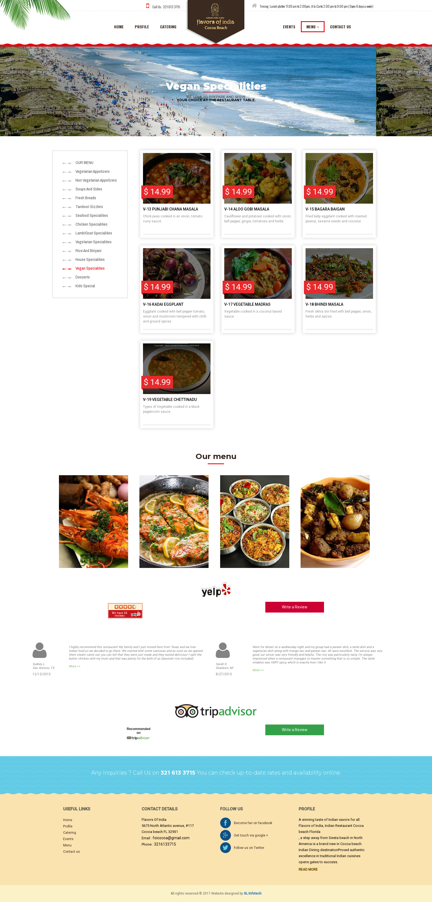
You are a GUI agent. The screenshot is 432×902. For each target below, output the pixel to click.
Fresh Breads (85, 198)
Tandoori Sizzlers (89, 206)
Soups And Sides (88, 189)
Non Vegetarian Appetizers (96, 180)
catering (168, 26)
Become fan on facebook (253, 823)
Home (67, 820)
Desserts (82, 277)
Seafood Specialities (91, 215)
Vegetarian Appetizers (92, 171)
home (119, 26)
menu (312, 26)
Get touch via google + (251, 835)
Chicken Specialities (91, 224)
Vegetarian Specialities (93, 242)
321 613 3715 (171, 6)
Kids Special (85, 286)
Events (68, 839)
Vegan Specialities (90, 268)
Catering (69, 833)
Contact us (71, 852)
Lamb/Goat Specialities (93, 233)
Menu (67, 845)
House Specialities (90, 259)
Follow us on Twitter (249, 848)
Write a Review (294, 607)
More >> (74, 666)
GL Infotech (252, 893)
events (289, 26)
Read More (308, 869)
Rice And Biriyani (88, 250)
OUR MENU (84, 162)
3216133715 (165, 844)
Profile (142, 26)
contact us (340, 26)
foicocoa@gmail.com (171, 838)
